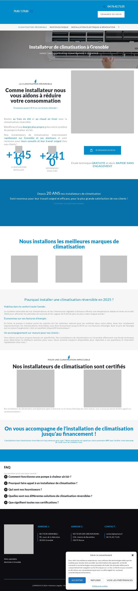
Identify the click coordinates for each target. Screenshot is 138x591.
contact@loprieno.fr (114, 534)
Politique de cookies (100, 586)
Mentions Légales (55, 586)
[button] (132, 555)
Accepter (77, 580)
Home (43, 53)
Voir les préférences (120, 580)
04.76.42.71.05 (113, 537)
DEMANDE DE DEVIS (111, 14)
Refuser (96, 580)
